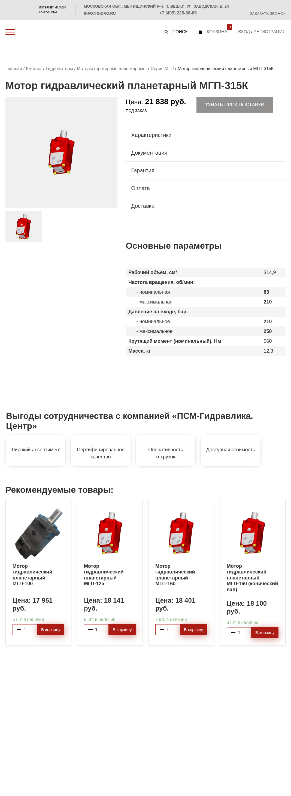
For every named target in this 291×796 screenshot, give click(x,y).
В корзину (51, 630)
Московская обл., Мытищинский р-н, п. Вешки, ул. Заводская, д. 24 (156, 6)
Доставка (142, 206)
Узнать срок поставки (234, 105)
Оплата (140, 189)
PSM (18, 10)
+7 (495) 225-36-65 (177, 13)
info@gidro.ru (100, 13)
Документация (149, 153)
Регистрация (270, 31)
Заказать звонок (268, 13)
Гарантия (142, 171)
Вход (244, 31)
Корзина (217, 31)
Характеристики (151, 136)
